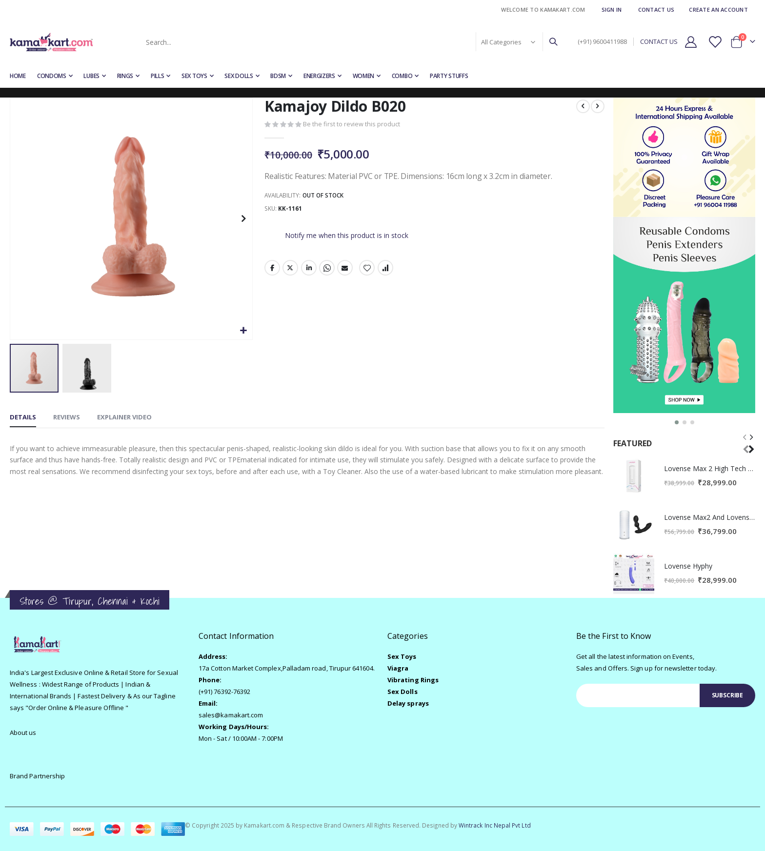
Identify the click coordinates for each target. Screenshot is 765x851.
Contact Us (656, 9)
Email (345, 270)
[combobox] (350, 42)
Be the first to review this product (351, 124)
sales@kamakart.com (231, 715)
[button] (243, 330)
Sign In (612, 9)
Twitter (290, 270)
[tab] (23, 418)
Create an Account (718, 9)
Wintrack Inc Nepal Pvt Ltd (495, 825)
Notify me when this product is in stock (346, 237)
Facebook (272, 270)
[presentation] (750, 442)
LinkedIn (308, 270)
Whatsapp (326, 270)
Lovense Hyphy (688, 566)
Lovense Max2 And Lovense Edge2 (709, 517)
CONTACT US (659, 42)
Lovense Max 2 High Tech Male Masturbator (709, 468)
